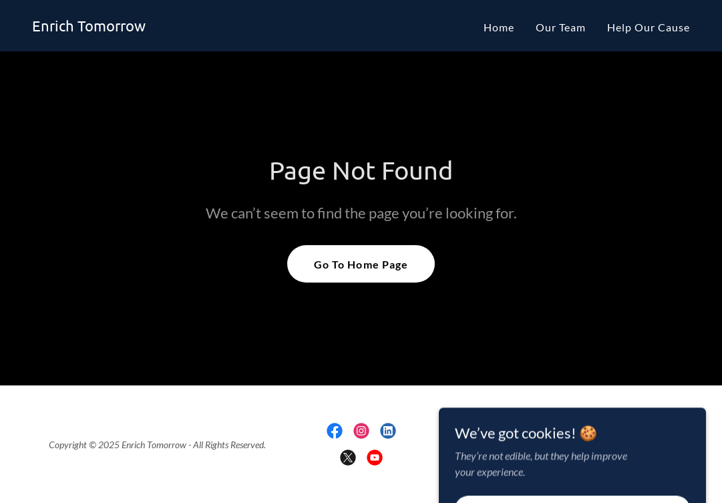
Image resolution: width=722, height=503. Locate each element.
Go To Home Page (360, 264)
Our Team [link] (561, 27)
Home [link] (499, 27)
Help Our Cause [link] (648, 27)
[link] (89, 27)
